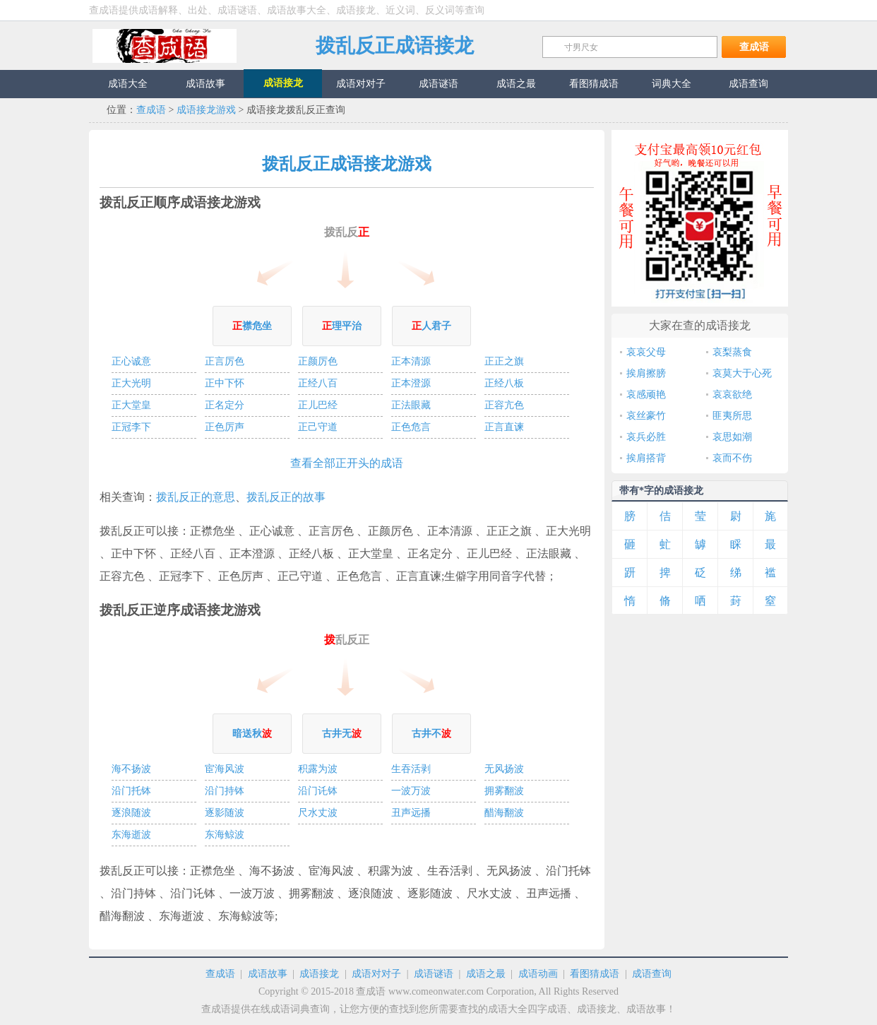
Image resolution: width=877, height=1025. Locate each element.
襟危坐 (252, 326)
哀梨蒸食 (732, 352)
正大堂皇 (131, 405)
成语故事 (267, 973)
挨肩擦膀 (646, 373)
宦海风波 (224, 769)
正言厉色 (224, 361)
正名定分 (224, 405)
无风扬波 (504, 769)
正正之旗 (504, 361)
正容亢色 (504, 405)
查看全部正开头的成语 (346, 463)
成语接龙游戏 (206, 110)
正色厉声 (224, 427)
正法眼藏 (411, 405)
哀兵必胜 (646, 437)
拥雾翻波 (504, 791)
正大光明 (131, 383)
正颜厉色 (318, 361)
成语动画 (538, 973)
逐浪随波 (131, 812)
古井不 (431, 733)
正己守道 (318, 427)
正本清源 (411, 361)
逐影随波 (224, 812)
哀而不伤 (732, 458)
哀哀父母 (646, 352)
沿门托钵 (131, 791)
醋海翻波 (504, 812)
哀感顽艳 (646, 394)
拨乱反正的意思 (195, 497)
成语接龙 (319, 973)
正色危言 (411, 427)
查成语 (165, 46)
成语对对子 (376, 973)
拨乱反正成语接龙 (395, 46)
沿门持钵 (224, 791)
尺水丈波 (318, 812)
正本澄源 (411, 383)
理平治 (342, 326)
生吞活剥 (411, 769)
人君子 (431, 326)
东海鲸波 (224, 834)
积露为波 (318, 769)
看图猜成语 (594, 973)
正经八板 (504, 383)
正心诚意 (131, 361)
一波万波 (411, 791)
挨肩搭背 (646, 458)
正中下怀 (224, 383)
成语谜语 (433, 973)
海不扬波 (131, 769)
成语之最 (486, 973)
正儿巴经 (318, 405)
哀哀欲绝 (732, 394)
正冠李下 (131, 427)
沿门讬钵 (318, 791)
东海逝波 (131, 834)
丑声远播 (411, 812)
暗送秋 (252, 733)
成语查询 (652, 973)
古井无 (342, 733)
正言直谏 (504, 427)
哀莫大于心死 (742, 373)
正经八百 (318, 383)
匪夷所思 (732, 415)
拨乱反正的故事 (286, 497)
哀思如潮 (732, 437)
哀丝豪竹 (646, 415)
